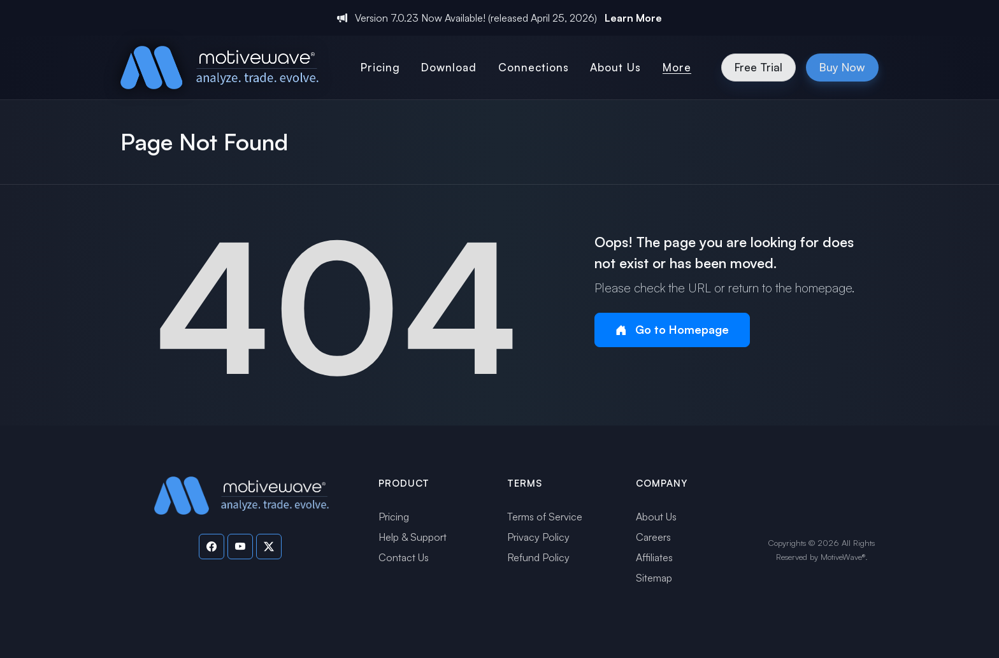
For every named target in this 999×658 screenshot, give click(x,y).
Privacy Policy (538, 537)
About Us (656, 516)
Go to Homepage (672, 329)
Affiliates (654, 557)
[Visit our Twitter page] (269, 546)
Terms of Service (544, 516)
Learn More (633, 17)
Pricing (393, 516)
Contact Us (403, 557)
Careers (653, 537)
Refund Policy (538, 557)
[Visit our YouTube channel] (240, 546)
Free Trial (758, 67)
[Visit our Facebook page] (211, 546)
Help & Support (412, 537)
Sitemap (654, 577)
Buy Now (842, 67)
